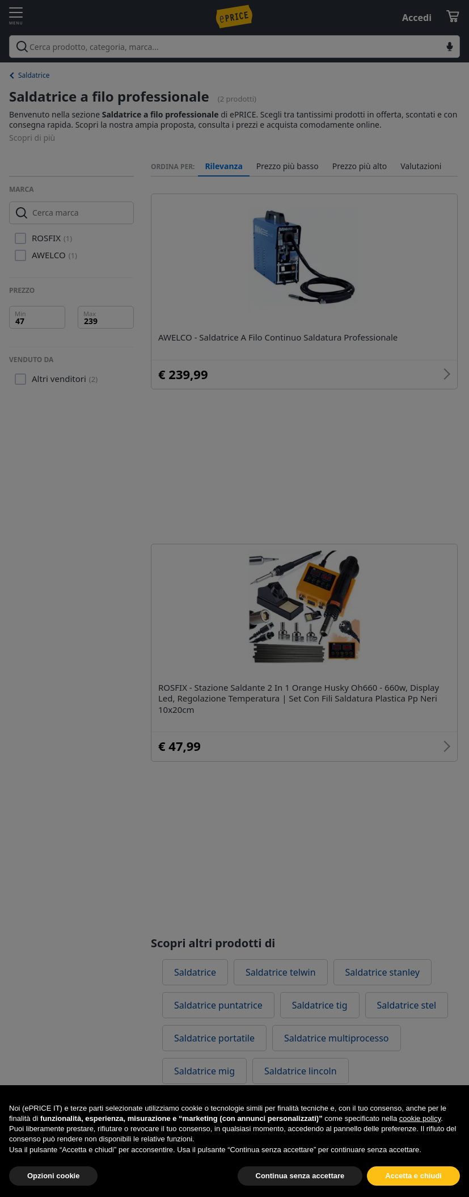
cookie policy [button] (420, 1144)
